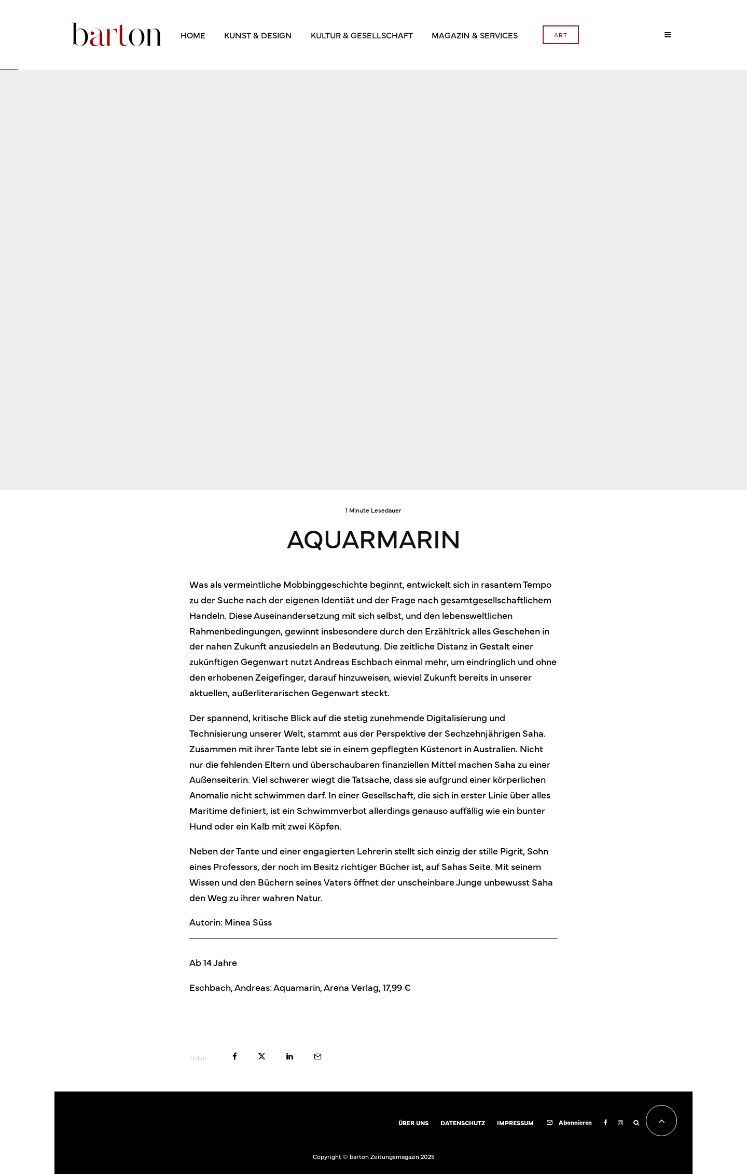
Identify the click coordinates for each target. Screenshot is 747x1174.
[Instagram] (620, 1123)
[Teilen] (234, 1056)
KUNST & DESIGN (258, 34)
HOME (193, 34)
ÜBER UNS (413, 1122)
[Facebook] (606, 1123)
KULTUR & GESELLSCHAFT (362, 34)
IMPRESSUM (515, 1122)
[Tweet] (262, 1056)
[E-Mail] (318, 1056)
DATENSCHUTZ (462, 1122)
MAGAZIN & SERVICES (475, 34)
